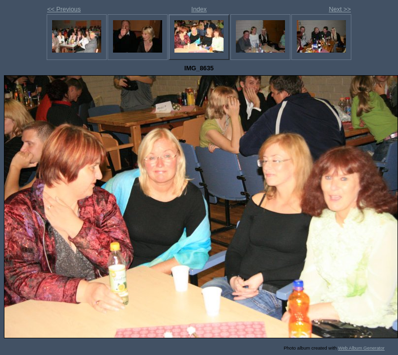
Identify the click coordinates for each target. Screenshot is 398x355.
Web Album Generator (361, 348)
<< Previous (64, 9)
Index (198, 9)
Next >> (340, 9)
